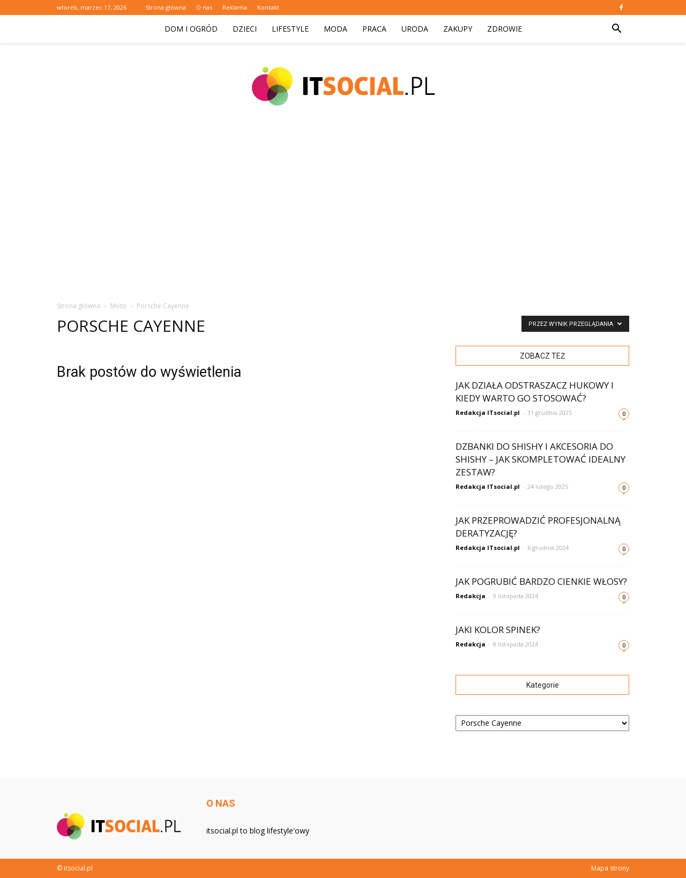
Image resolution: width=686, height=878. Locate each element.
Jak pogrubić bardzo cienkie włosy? (541, 581)
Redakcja (471, 596)
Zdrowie (504, 29)
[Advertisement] (343, 209)
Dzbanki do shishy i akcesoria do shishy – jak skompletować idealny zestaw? (540, 459)
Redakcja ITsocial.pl (488, 412)
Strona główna (165, 7)
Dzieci (245, 29)
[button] (616, 29)
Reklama (234, 7)
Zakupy (457, 29)
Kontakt (268, 7)
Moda (335, 29)
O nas (204, 7)
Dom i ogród (191, 29)
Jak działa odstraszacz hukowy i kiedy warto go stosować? (535, 391)
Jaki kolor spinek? (498, 629)
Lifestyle (290, 29)
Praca (374, 29)
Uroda (414, 29)
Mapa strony (610, 868)
